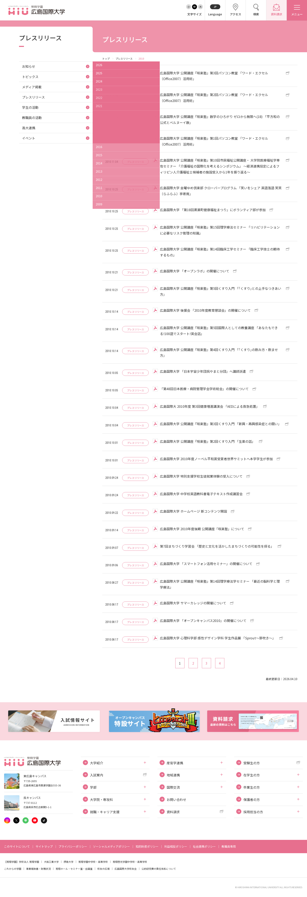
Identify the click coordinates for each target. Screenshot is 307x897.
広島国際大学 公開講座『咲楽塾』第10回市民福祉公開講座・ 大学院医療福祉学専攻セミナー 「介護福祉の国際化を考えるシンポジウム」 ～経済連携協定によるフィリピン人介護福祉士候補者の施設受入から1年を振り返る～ (220, 166)
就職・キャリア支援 (104, 811)
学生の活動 (30, 107)
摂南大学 (68, 861)
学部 (93, 787)
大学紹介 (96, 762)
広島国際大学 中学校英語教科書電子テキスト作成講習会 (201, 493)
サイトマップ (44, 846)
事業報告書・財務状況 (38, 868)
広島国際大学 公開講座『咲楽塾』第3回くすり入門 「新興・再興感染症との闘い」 (220, 423)
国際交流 (173, 787)
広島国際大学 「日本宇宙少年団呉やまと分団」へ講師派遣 (203, 371)
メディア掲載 (32, 86)
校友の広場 (103, 868)
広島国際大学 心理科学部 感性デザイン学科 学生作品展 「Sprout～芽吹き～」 (218, 637)
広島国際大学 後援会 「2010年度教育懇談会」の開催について (205, 310)
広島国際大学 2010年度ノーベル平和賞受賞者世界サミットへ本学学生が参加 (216, 458)
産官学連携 (175, 762)
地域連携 (173, 774)
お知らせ (28, 66)
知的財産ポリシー (147, 846)
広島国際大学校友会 (126, 868)
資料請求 (173, 811)
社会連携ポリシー (204, 846)
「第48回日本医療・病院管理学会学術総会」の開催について (204, 388)
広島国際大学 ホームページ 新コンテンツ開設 (193, 511)
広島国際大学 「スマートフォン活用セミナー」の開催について (206, 563)
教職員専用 (229, 846)
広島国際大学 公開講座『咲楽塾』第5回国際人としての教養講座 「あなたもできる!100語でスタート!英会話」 (219, 330)
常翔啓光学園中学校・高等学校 (130, 861)
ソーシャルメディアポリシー (111, 846)
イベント (28, 138)
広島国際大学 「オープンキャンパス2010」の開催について (203, 620)
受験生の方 (251, 762)
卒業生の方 (251, 787)
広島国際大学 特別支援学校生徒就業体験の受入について (201, 476)
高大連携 (28, 127)
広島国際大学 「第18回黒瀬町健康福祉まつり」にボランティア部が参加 (213, 209)
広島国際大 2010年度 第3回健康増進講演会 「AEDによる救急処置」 (209, 406)
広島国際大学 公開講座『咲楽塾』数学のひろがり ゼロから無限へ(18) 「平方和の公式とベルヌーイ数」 (220, 119)
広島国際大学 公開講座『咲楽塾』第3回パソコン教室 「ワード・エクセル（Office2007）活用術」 (214, 75)
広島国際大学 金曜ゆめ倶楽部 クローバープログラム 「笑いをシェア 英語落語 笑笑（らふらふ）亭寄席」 (221, 190)
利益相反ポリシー (175, 846)
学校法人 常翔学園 (29, 861)
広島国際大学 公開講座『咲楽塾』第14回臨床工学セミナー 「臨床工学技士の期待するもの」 (220, 252)
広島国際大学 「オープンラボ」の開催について (194, 270)
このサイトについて (17, 846)
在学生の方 (251, 774)
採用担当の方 (253, 811)
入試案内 (96, 774)
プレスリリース (124, 58)
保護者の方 (251, 799)
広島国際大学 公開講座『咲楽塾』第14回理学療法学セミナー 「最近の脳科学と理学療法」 (220, 584)
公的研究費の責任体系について (159, 868)
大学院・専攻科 (101, 799)
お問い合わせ (176, 799)
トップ (106, 58)
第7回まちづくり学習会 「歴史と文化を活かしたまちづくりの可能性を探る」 (217, 546)
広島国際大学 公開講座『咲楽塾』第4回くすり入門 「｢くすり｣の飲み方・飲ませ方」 (219, 352)
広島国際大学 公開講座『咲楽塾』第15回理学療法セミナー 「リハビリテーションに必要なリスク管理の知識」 (220, 230)
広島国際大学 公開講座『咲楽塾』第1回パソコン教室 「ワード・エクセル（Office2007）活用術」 (214, 141)
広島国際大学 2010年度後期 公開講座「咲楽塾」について (202, 528)
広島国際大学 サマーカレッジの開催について (193, 602)
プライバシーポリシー (72, 846)
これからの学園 (12, 868)
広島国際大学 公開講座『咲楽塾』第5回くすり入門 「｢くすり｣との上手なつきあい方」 (220, 291)
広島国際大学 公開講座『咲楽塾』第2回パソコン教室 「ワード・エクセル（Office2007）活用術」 (214, 97)
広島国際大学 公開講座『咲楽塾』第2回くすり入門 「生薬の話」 (207, 441)
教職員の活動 (32, 117)
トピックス (30, 76)
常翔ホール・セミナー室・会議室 (74, 868)
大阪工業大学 (51, 861)
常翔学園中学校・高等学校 (93, 861)
